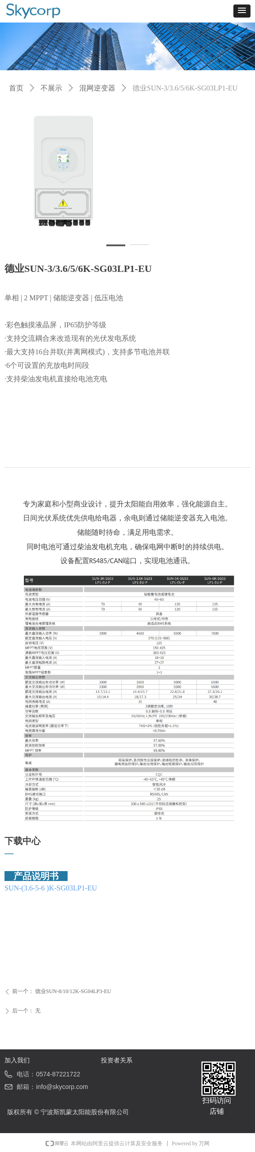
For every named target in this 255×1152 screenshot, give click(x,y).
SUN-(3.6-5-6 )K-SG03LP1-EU (51, 888)
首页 (16, 88)
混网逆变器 (97, 88)
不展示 (51, 88)
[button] (241, 11)
